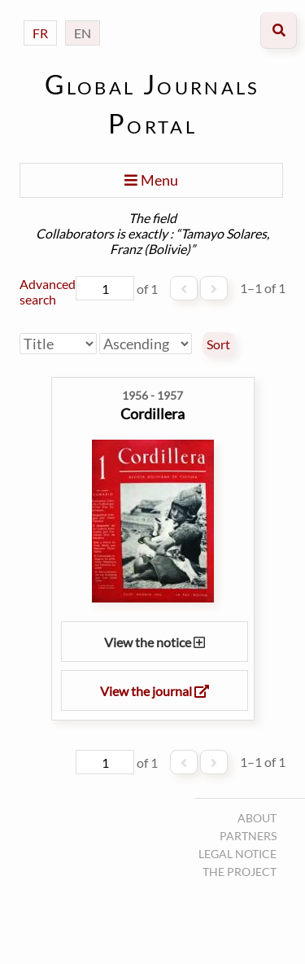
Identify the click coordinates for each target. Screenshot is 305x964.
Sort (218, 344)
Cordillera (152, 414)
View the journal (154, 691)
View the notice (154, 642)
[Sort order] (145, 343)
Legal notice (237, 854)
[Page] (105, 288)
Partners (248, 836)
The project (240, 872)
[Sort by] (58, 343)
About (257, 818)
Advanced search (48, 291)
